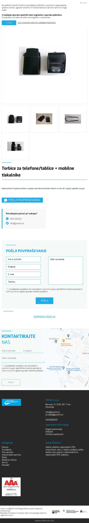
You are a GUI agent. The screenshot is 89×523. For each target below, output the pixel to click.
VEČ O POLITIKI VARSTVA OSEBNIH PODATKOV (37, 23)
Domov (5, 447)
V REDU (9, 23)
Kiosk (4, 457)
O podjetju (7, 449)
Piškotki (49, 431)
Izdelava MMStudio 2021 (44, 521)
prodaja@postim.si (54, 414)
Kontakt (5, 465)
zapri (83, 2)
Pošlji (44, 300)
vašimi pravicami (13, 291)
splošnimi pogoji (49, 289)
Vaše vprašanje (65, 270)
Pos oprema (7, 452)
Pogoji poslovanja (54, 429)
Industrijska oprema (11, 454)
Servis (5, 462)
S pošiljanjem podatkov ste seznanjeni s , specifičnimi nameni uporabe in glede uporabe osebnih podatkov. (44, 290)
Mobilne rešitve (9, 460)
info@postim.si (53, 412)
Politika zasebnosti (54, 434)
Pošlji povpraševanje (22, 200)
